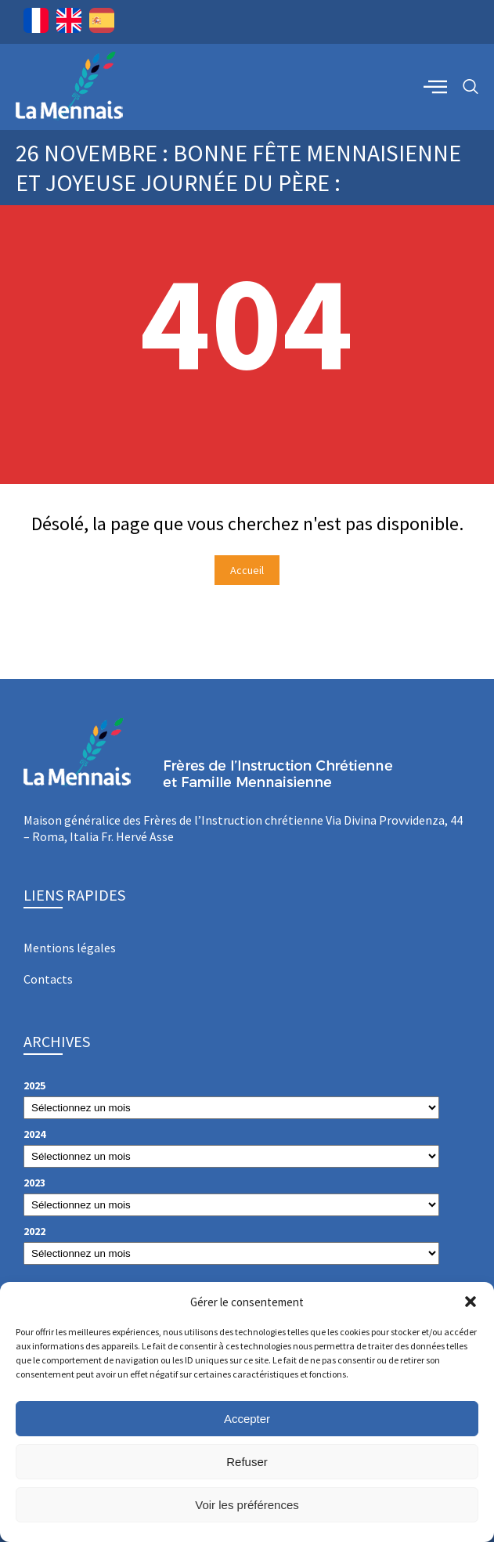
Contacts (48, 979)
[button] (470, 1301)
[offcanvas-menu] (435, 86)
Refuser (247, 1461)
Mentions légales (69, 947)
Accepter (247, 1418)
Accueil (247, 570)
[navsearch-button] (470, 87)
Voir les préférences (247, 1504)
